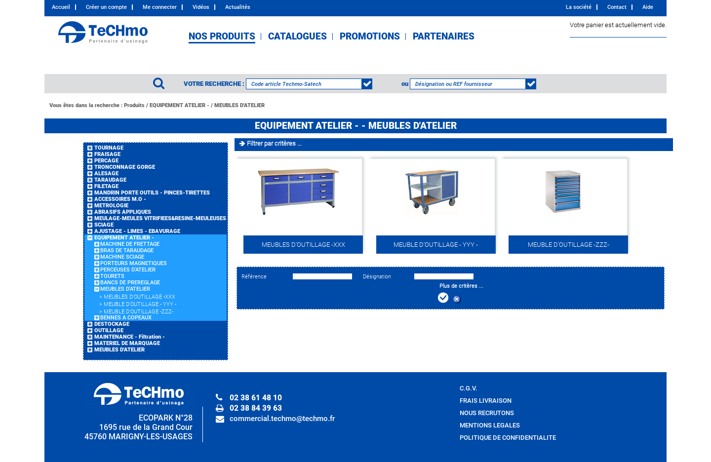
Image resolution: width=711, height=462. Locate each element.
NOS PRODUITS (222, 36)
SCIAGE (104, 225)
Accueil (61, 7)
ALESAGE (106, 173)
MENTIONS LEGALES (490, 425)
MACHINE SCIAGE (122, 257)
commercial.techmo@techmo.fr (282, 418)
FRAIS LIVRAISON (486, 400)
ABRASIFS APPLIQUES (122, 212)
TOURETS (112, 276)
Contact (617, 7)
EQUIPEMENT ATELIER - (179, 105)
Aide (647, 7)
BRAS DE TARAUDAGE (127, 250)
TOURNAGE (108, 148)
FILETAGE (106, 186)
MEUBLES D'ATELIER (239, 105)
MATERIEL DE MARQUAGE (127, 343)
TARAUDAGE (110, 180)
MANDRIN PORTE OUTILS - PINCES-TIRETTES (152, 193)
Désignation (377, 276)
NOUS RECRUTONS (487, 413)
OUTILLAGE (108, 330)
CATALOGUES (297, 36)
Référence (254, 276)
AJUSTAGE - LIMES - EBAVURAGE (137, 231)
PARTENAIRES (443, 36)
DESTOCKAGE (111, 324)
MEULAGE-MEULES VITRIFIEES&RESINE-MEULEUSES (160, 218)
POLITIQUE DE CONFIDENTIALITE (508, 437)
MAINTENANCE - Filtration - (129, 337)
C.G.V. (468, 388)
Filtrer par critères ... (274, 143)
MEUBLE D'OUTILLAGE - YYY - (140, 304)
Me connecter (160, 7)
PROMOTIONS (370, 36)
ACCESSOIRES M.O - (120, 199)
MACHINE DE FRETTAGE (129, 244)
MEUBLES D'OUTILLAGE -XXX (139, 297)
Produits (134, 105)
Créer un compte (106, 7)
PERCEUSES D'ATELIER (128, 270)
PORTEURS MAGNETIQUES (133, 263)
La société (579, 7)
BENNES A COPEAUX (126, 317)
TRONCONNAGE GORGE (124, 167)
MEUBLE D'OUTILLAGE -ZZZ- (138, 311)
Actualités (237, 7)
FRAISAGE (107, 154)
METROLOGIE (111, 205)
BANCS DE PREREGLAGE (130, 282)
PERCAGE (106, 160)
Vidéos (201, 7)
